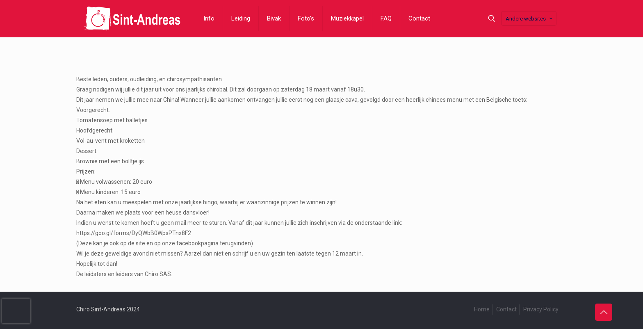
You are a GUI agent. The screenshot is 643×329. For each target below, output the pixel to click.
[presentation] (16, 311)
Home (482, 309)
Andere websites (530, 19)
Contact (506, 309)
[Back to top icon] (603, 312)
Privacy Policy (541, 309)
